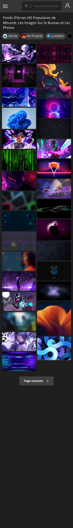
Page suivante (36, 381)
